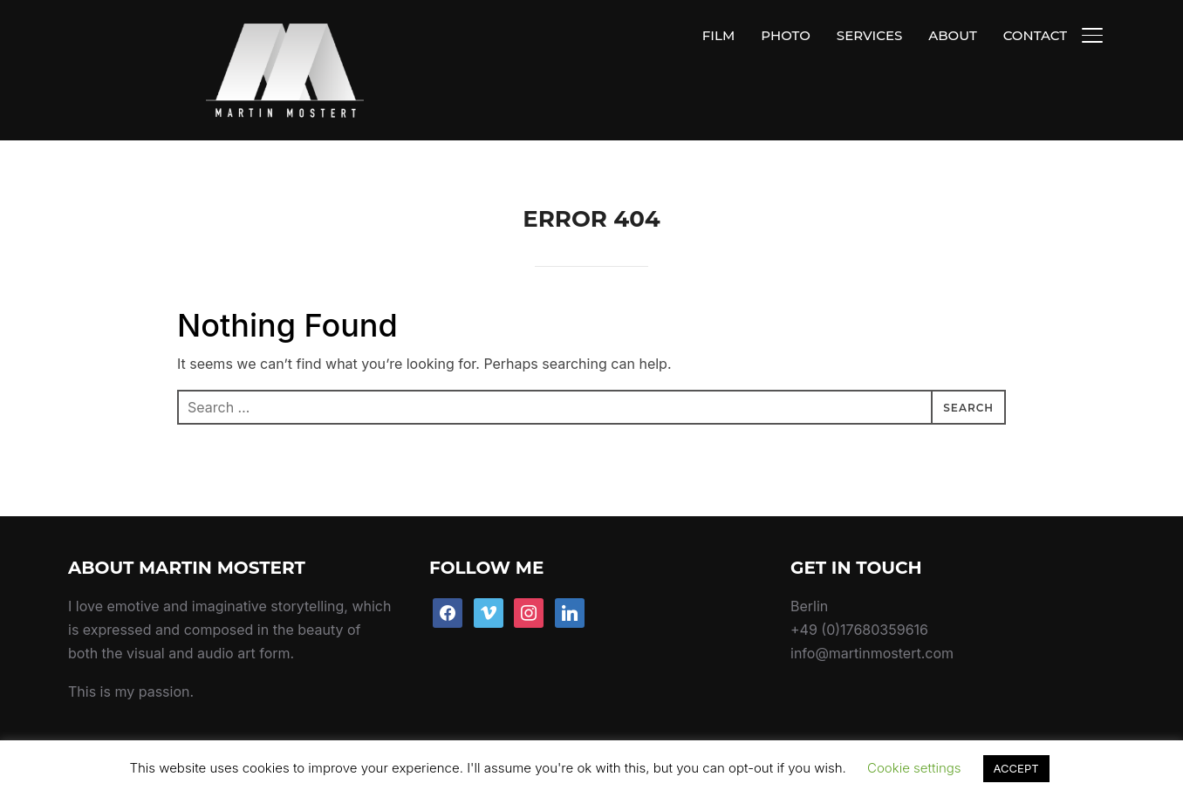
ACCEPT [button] (1016, 768)
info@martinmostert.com (872, 613)
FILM (718, 35)
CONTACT (1035, 35)
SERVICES (869, 35)
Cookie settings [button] (914, 768)
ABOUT (952, 35)
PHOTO (785, 35)
